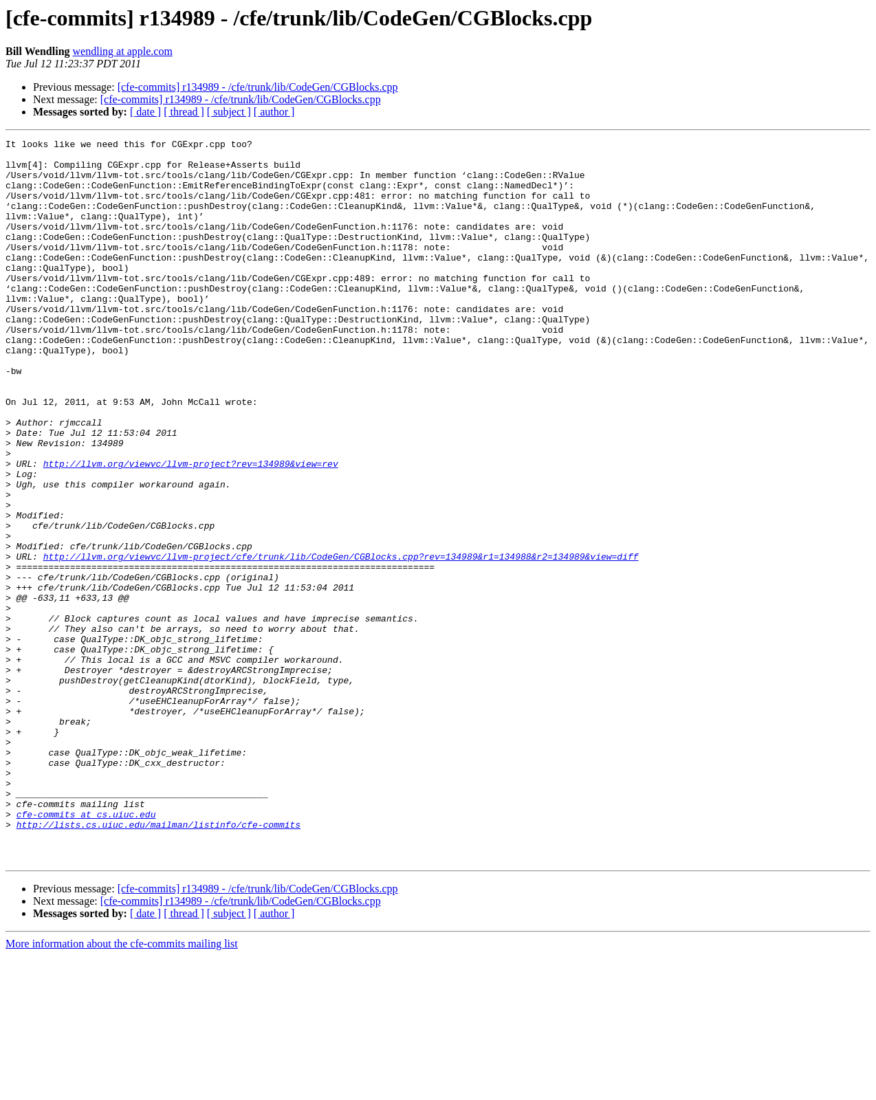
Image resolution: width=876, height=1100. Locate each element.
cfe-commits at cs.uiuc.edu (86, 950)
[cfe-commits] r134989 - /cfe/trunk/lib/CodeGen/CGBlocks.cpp (258, 87)
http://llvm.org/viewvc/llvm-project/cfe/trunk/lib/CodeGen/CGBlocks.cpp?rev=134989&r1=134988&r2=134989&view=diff (341, 641)
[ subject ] (229, 112)
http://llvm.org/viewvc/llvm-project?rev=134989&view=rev (190, 529)
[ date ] (145, 112)
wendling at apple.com (123, 51)
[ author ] (274, 112)
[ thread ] (184, 112)
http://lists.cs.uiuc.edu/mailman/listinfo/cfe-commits (158, 962)
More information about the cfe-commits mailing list (122, 1088)
